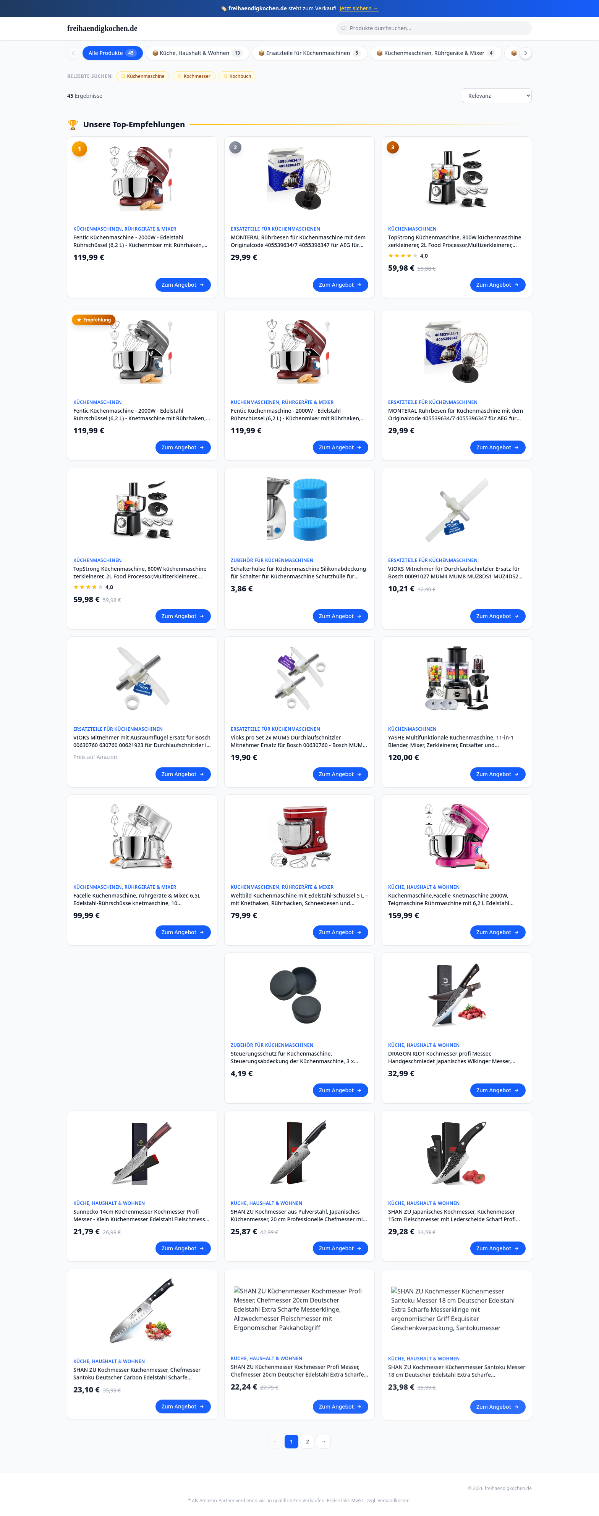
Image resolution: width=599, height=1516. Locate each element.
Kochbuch (237, 76)
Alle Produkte (113, 53)
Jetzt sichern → (359, 8)
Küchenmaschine (143, 76)
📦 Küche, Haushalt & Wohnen (197, 53)
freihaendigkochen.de (102, 28)
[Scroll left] (73, 53)
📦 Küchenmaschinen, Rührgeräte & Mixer (435, 53)
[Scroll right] (526, 53)
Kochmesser (194, 76)
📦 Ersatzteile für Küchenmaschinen (309, 53)
